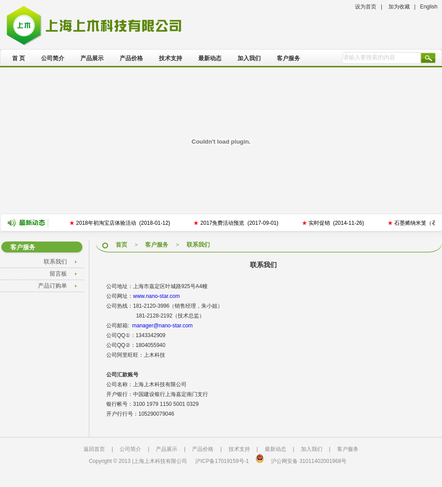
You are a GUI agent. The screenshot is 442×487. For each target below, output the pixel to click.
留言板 (58, 273)
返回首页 (94, 449)
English (429, 7)
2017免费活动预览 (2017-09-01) (236, 223)
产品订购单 (52, 285)
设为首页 (365, 7)
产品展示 (92, 58)
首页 (121, 244)
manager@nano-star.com (162, 325)
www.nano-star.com (156, 296)
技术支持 (170, 58)
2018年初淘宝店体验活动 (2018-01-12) (120, 223)
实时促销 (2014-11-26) (334, 223)
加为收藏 (399, 7)
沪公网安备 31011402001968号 (308, 461)
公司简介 (52, 58)
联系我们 (55, 261)
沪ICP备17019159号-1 (222, 461)
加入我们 (249, 58)
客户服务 (288, 58)
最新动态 (209, 58)
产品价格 (131, 58)
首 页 (18, 58)
